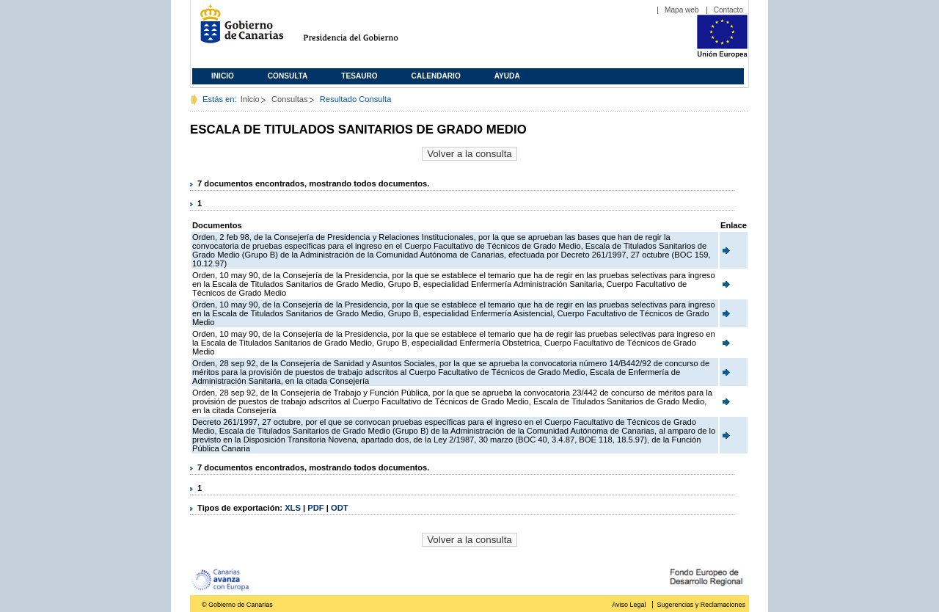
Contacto (728, 10)
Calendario (436, 76)
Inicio (222, 76)
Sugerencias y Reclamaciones (701, 604)
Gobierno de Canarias (237, 29)
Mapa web (682, 10)
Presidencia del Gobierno (364, 29)
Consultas (289, 99)
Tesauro (359, 76)
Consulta (288, 76)
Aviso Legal (629, 604)
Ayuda (507, 76)
